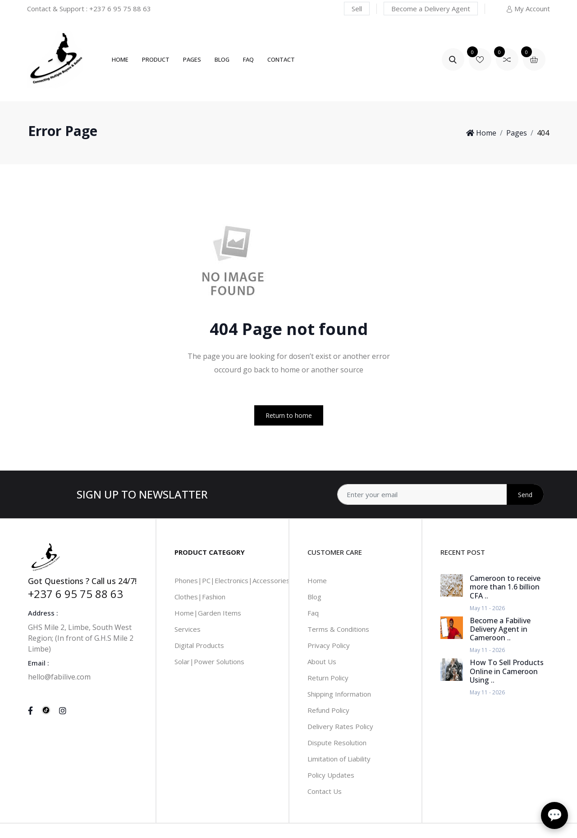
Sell (357, 8)
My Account (528, 8)
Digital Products (199, 645)
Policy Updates (330, 774)
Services (187, 629)
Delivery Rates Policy (340, 726)
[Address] (440, 494)
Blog (222, 59)
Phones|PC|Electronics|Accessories (232, 580)
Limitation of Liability (339, 758)
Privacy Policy (328, 645)
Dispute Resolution (336, 742)
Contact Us (324, 791)
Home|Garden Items (207, 612)
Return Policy (327, 677)
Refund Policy (328, 710)
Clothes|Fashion (199, 596)
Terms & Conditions (338, 629)
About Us (321, 661)
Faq (313, 612)
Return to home (289, 415)
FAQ (248, 59)
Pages (192, 59)
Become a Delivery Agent (430, 8)
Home (120, 59)
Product (155, 59)
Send (525, 494)
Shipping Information (339, 693)
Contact (281, 59)
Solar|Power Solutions (209, 661)
